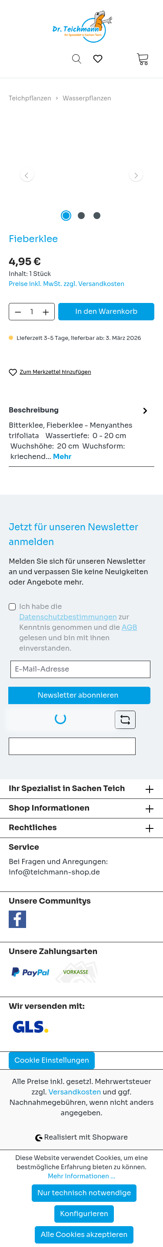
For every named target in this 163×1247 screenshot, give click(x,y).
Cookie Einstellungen (51, 1060)
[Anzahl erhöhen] (46, 311)
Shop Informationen (49, 808)
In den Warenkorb (106, 311)
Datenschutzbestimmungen (68, 617)
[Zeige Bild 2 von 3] (81, 215)
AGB (129, 627)
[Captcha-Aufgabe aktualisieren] (125, 720)
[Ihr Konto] (119, 58)
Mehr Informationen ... (81, 1176)
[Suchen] (76, 58)
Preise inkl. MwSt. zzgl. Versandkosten (66, 284)
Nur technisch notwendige (84, 1192)
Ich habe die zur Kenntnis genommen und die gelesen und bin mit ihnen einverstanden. (78, 627)
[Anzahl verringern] (18, 311)
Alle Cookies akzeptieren (83, 1234)
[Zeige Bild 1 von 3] (66, 215)
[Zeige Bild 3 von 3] (96, 215)
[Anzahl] (32, 311)
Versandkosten (74, 1092)
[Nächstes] (136, 174)
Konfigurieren (84, 1213)
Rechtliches (33, 827)
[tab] (79, 433)
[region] (81, 174)
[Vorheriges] (27, 174)
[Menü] (21, 58)
